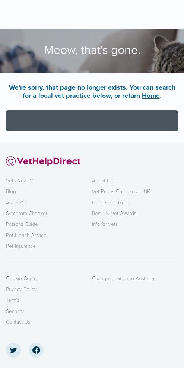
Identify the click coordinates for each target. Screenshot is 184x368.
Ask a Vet (16, 202)
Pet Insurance (21, 246)
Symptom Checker (26, 213)
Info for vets (105, 224)
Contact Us (18, 322)
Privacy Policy (21, 289)
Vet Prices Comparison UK (121, 191)
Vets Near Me (21, 180)
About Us (102, 180)
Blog (11, 191)
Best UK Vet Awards (114, 213)
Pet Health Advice (26, 235)
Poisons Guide (22, 224)
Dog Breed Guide (111, 202)
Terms (12, 300)
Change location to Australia (123, 278)
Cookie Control (22, 278)
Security (15, 311)
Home (151, 96)
